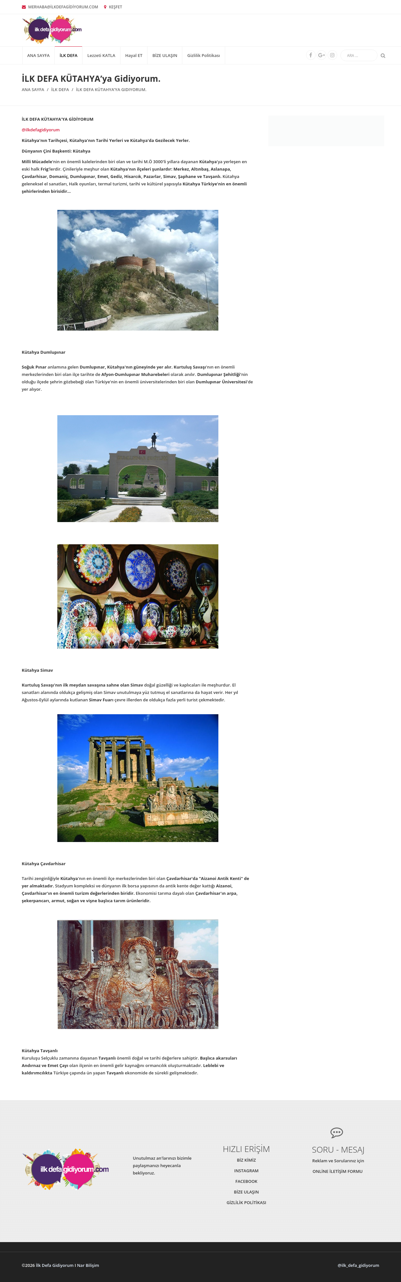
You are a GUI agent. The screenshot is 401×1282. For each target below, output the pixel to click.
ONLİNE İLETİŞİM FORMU (338, 1171)
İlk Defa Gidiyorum (54, 1265)
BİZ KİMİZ (246, 1160)
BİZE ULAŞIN (164, 55)
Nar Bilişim (88, 1265)
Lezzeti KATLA (101, 55)
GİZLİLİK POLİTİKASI (246, 1202)
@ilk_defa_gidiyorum (358, 1265)
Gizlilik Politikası (203, 55)
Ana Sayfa (38, 55)
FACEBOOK (246, 1181)
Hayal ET (133, 55)
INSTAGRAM (246, 1171)
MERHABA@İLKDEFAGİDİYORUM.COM (60, 7)
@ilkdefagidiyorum (41, 130)
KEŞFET (113, 7)
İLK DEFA (68, 55)
